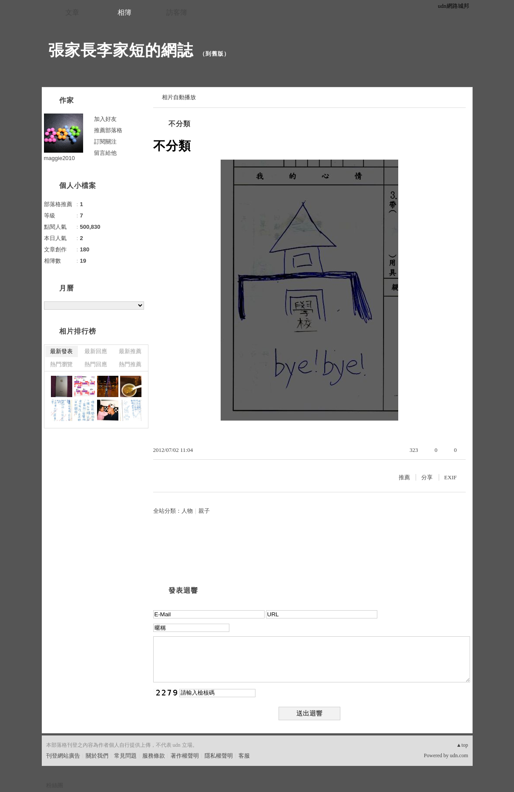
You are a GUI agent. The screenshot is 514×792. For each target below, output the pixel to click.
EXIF (450, 477)
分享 (427, 477)
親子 (204, 511)
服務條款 (153, 755)
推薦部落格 (108, 130)
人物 (187, 511)
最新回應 (95, 351)
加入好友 (105, 119)
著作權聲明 (185, 755)
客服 (244, 755)
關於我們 (97, 755)
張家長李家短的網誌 (120, 50)
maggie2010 (59, 158)
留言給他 (105, 153)
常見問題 (125, 755)
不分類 (179, 123)
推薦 (404, 477)
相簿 (124, 12)
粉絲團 (54, 785)
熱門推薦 (130, 364)
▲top (462, 745)
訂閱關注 (105, 141)
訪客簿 (176, 12)
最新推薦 (130, 351)
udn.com (459, 755)
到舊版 (214, 53)
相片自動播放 (179, 97)
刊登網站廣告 (63, 755)
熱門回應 (95, 364)
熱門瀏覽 (61, 364)
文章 (72, 12)
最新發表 (61, 351)
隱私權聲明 (219, 755)
